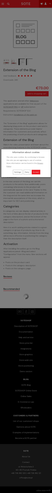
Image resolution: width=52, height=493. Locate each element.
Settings (17, 172)
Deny (27, 172)
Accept (36, 172)
